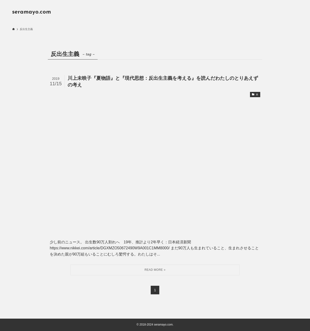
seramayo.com (31, 12)
